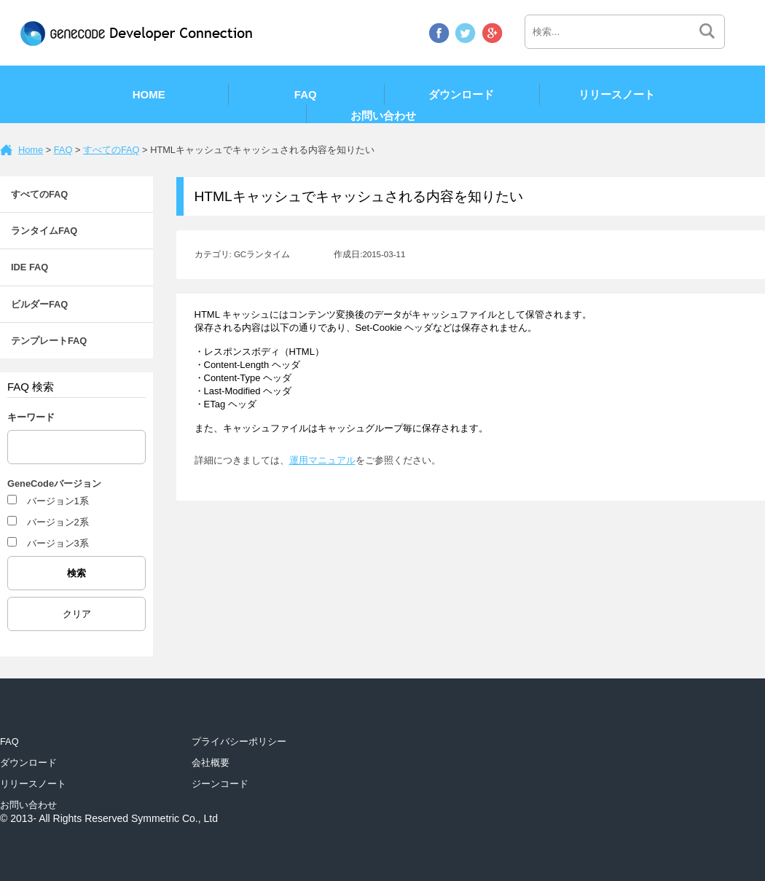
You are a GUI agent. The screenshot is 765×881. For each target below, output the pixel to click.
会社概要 (211, 762)
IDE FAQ (29, 267)
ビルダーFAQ (39, 304)
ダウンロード (461, 94)
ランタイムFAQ (44, 230)
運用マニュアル (322, 460)
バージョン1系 (58, 501)
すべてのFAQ (111, 149)
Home (149, 94)
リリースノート (616, 94)
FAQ (305, 94)
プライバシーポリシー (239, 741)
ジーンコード (220, 783)
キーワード (31, 417)
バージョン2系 (58, 522)
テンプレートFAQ (49, 340)
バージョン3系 (58, 543)
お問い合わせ (383, 115)
